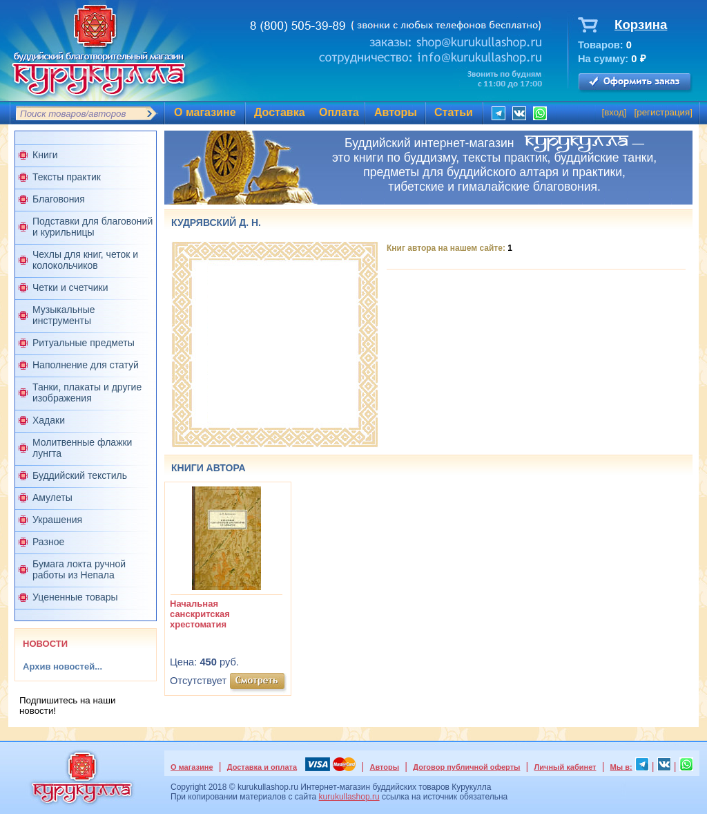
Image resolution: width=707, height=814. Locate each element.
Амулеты (52, 497)
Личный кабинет (565, 767)
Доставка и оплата (262, 767)
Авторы (395, 112)
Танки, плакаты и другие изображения (87, 392)
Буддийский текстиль (79, 475)
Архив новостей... (62, 666)
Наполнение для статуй (85, 364)
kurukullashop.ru (349, 797)
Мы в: (621, 767)
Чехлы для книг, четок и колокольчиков (85, 260)
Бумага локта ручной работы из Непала (79, 569)
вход (614, 112)
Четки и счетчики (70, 287)
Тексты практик (66, 176)
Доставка (279, 112)
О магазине (205, 112)
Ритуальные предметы (83, 342)
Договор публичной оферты (466, 767)
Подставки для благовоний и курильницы (92, 227)
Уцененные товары (75, 597)
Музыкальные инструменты (63, 315)
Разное (48, 541)
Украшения (57, 519)
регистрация (663, 112)
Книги (45, 154)
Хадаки (48, 420)
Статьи (453, 112)
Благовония (58, 199)
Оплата (339, 112)
